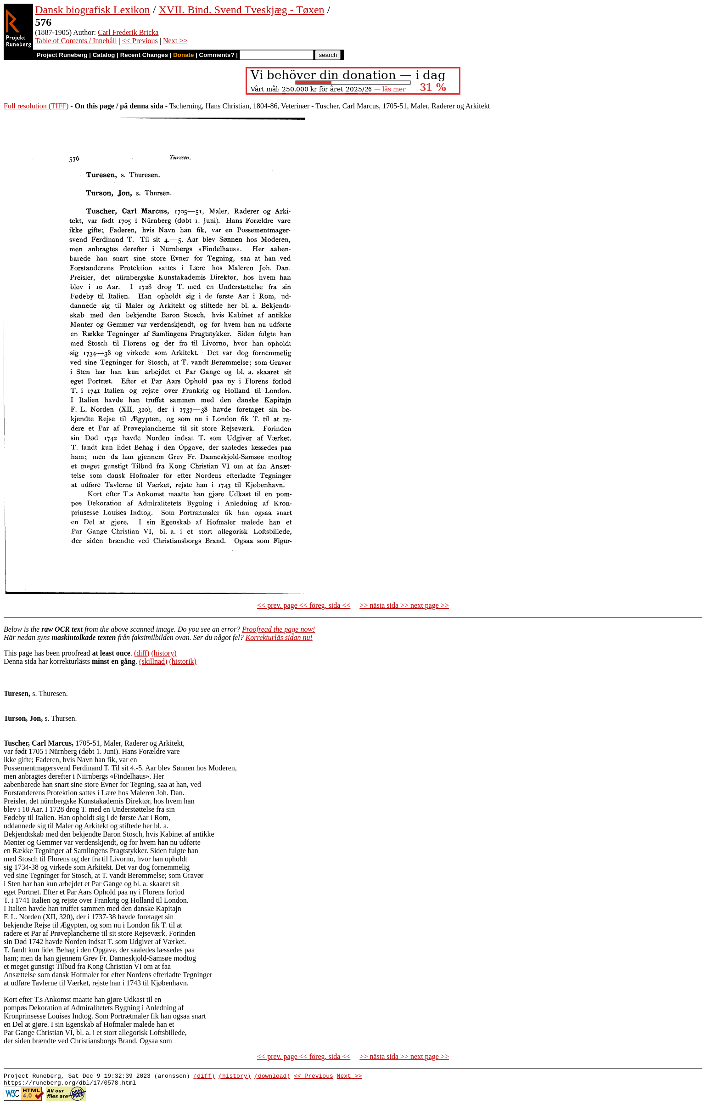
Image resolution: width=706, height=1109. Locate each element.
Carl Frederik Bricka (128, 32)
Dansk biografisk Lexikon (92, 10)
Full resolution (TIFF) (36, 106)
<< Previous (140, 41)
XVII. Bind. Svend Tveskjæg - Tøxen (241, 10)
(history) (163, 653)
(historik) (182, 661)
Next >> (175, 41)
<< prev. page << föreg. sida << (303, 605)
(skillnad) (153, 661)
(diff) (141, 653)
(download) (272, 1077)
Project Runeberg (61, 54)
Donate (183, 54)
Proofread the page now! (278, 629)
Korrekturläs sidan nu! (279, 637)
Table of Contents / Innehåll (76, 41)
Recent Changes (144, 54)
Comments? (217, 54)
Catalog (104, 54)
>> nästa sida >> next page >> (404, 605)
